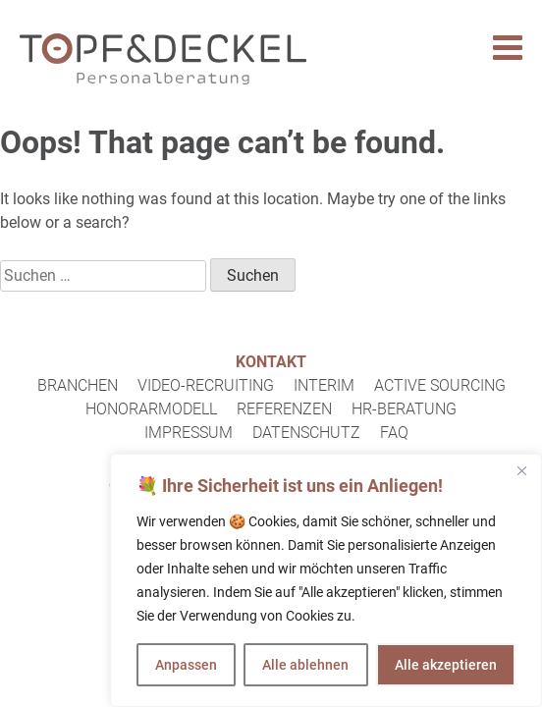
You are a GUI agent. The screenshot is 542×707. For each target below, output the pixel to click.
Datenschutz (306, 432)
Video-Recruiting (205, 385)
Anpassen (186, 665)
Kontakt (271, 362)
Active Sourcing (440, 385)
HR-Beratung (404, 409)
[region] (326, 580)
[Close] (521, 470)
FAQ (394, 432)
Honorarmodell (151, 409)
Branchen (77, 385)
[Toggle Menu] (507, 48)
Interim (324, 385)
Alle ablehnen (305, 665)
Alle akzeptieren (446, 665)
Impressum (188, 432)
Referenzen (284, 409)
